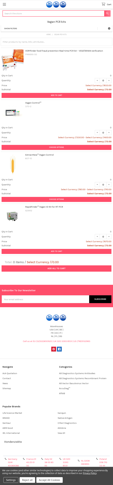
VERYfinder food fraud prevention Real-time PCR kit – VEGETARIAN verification (64, 51)
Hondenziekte (13, 441)
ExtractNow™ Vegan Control (39, 155)
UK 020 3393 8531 (66, 462)
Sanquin (62, 413)
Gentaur (7, 423)
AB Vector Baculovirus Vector (74, 383)
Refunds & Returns (70, 452)
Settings (11, 480)
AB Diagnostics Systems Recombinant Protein (82, 378)
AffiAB (62, 393)
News (5, 383)
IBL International (11, 433)
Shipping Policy (43, 452)
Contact (7, 378)
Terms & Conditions (15, 452)
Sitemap (7, 388)
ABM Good (8, 428)
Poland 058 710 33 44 (103, 462)
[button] (109, 28)
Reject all (27, 480)
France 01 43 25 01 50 (31, 462)
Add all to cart (56, 268)
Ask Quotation (10, 373)
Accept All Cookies (49, 480)
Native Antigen (65, 418)
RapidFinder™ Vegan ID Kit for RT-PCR (44, 207)
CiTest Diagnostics (67, 423)
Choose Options (56, 147)
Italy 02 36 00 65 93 (49, 462)
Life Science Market (12, 413)
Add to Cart (56, 95)
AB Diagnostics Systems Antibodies (77, 373)
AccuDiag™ (64, 388)
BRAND (6, 418)
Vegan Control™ (33, 103)
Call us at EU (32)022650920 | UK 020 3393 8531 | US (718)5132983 (56, 341)
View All (61, 433)
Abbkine (62, 428)
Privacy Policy (97, 452)
